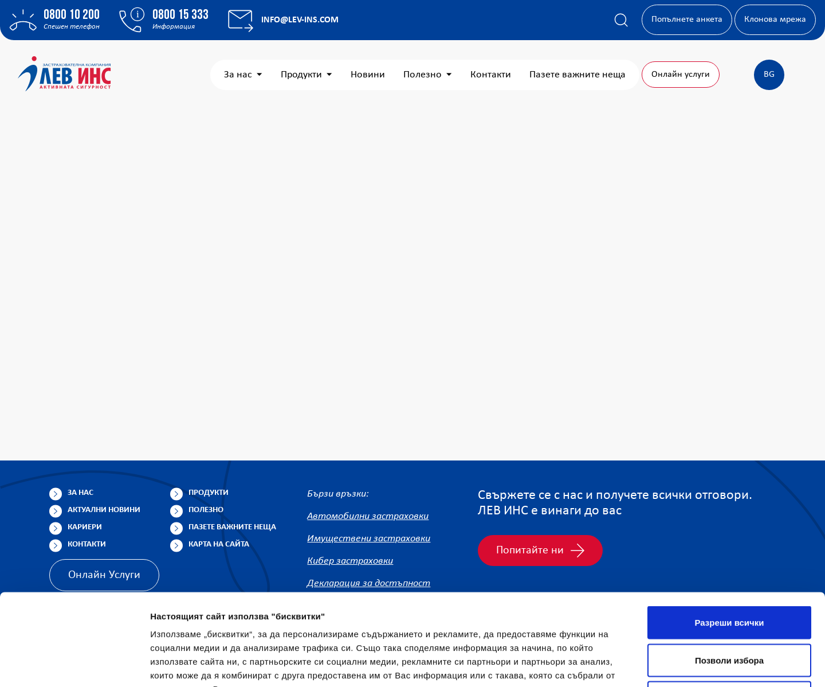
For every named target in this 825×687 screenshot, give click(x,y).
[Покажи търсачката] (621, 20)
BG (769, 74)
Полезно (427, 74)
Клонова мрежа (775, 19)
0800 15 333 (180, 15)
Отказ (729, 611)
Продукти (306, 74)
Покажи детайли (732, 664)
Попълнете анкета (686, 19)
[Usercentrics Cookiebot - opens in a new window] (74, 664)
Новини (368, 74)
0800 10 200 (72, 15)
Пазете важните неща (577, 74)
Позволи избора (729, 574)
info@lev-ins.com (300, 20)
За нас (243, 74)
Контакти (490, 74)
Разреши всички (729, 536)
